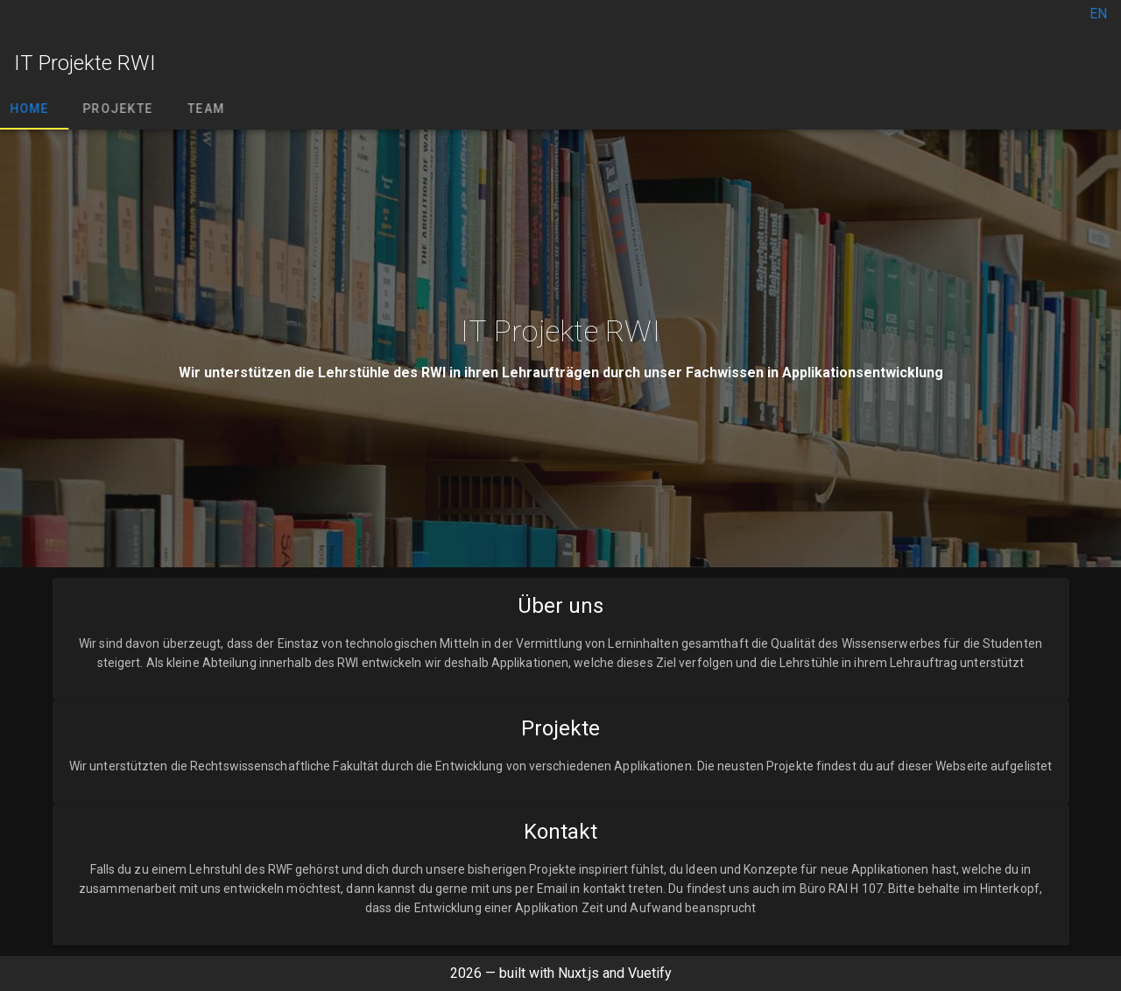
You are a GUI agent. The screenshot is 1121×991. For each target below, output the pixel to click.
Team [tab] (216, 109)
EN (1098, 13)
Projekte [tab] (128, 109)
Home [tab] (40, 109)
